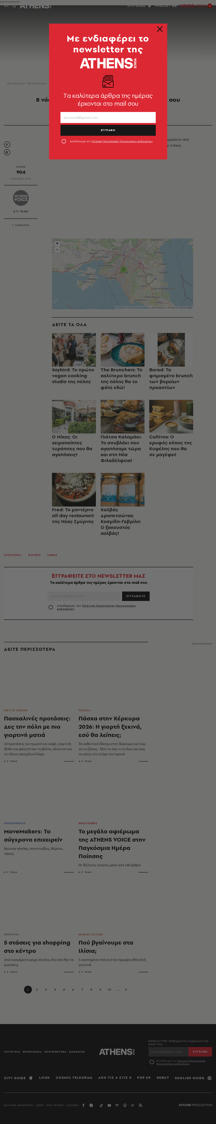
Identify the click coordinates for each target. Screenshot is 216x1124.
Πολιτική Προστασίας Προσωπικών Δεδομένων (122, 141)
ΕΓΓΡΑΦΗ (108, 130)
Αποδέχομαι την (111, 141)
